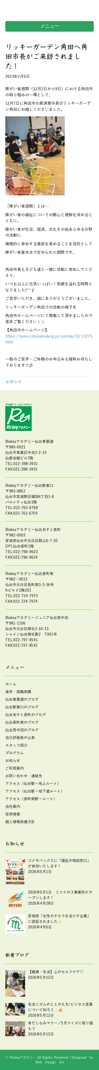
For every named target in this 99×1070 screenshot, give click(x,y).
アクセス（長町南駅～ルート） (31, 799)
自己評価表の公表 (20, 738)
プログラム (14, 753)
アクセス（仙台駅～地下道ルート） (34, 791)
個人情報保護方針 (20, 822)
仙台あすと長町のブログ (25, 715)
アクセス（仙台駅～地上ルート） (33, 784)
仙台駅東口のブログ (22, 707)
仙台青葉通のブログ (22, 700)
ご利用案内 (14, 768)
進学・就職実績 (18, 692)
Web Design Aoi (49, 1062)
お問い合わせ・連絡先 (23, 776)
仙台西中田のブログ (22, 730)
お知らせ (13, 382)
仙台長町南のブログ (22, 722)
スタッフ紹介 (16, 745)
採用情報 (12, 814)
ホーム (10, 684)
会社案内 (12, 807)
